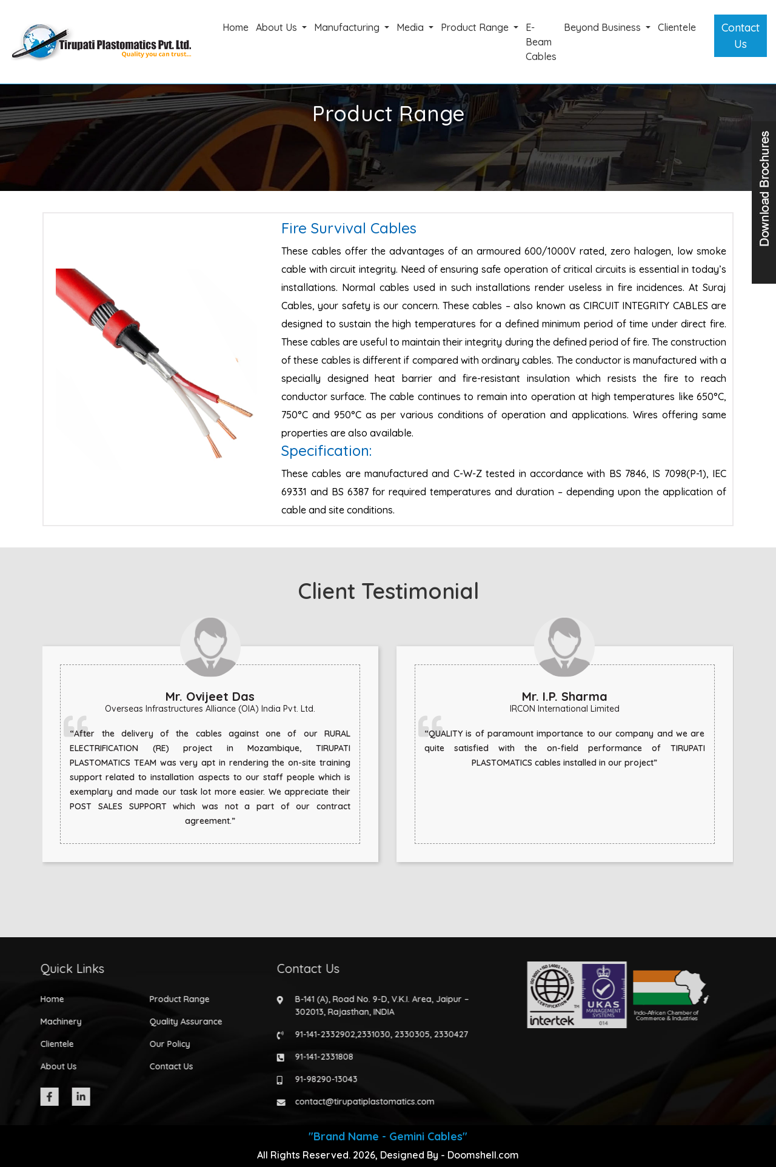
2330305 (405, 1034)
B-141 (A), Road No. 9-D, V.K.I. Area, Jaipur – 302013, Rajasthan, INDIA (375, 1005)
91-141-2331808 (317, 1056)
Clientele (677, 27)
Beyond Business (603, 27)
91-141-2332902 (318, 1034)
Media (411, 27)
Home (235, 27)
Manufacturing (348, 27)
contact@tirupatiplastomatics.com (357, 1101)
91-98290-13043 (319, 1079)
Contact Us (740, 36)
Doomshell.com (483, 1155)
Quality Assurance (178, 1021)
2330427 (444, 1034)
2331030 (366, 1034)
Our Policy (162, 1043)
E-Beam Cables (541, 41)
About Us (277, 27)
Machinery (54, 1021)
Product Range (476, 27)
